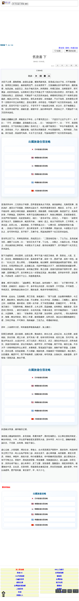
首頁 (64, 591)
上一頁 (58, 591)
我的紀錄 (72, 51)
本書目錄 (74, 48)
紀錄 (58, 51)
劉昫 (67, 48)
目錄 (69, 591)
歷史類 (61, 48)
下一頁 (75, 591)
